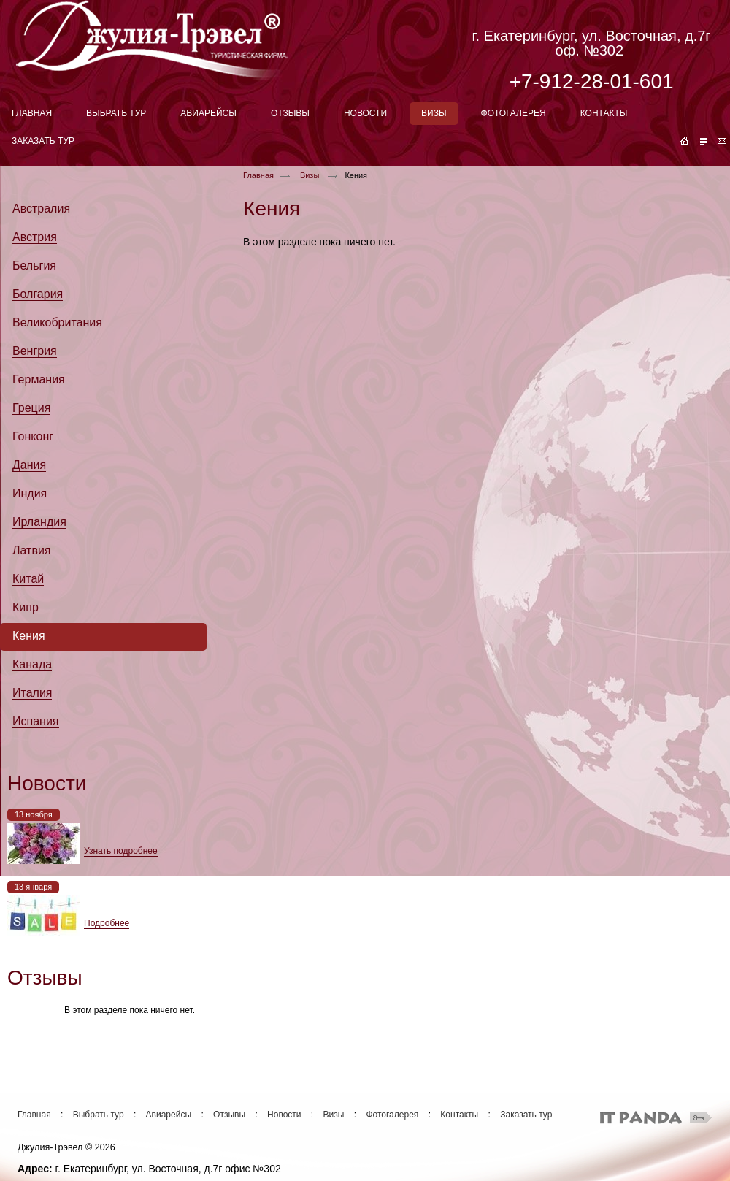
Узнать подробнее (121, 851)
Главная (258, 175)
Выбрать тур (98, 1114)
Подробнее (106, 923)
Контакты (459, 1114)
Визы (311, 175)
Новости (284, 1114)
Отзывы (229, 1114)
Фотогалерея (392, 1114)
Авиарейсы (168, 1114)
